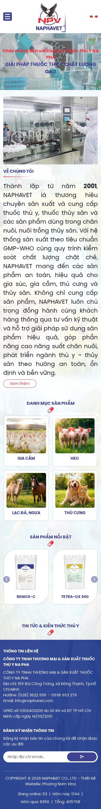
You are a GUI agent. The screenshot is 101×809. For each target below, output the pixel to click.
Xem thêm (20, 383)
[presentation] (6, 579)
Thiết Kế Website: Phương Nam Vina (60, 781)
